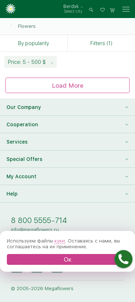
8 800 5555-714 (39, 220)
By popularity (33, 43)
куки (59, 241)
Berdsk (71, 6)
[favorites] (104, 9)
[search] (91, 9)
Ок (68, 259)
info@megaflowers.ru (35, 229)
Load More (68, 85)
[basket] (112, 9)
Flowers (27, 26)
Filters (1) (101, 43)
